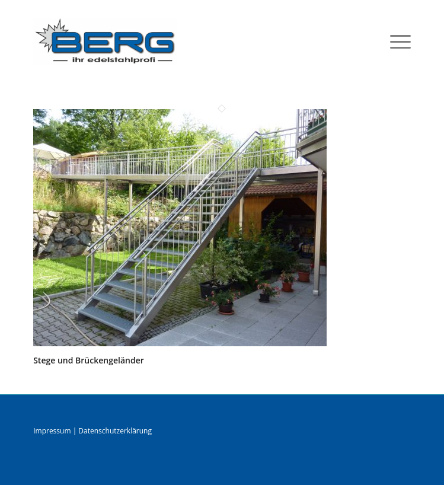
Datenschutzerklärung (115, 431)
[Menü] (394, 41)
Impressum (52, 431)
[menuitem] (394, 41)
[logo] (184, 41)
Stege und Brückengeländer (88, 360)
